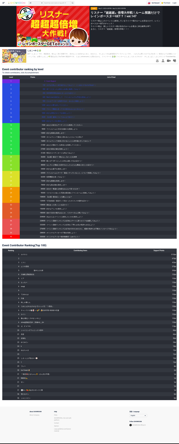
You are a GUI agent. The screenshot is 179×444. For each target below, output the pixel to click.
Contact (56, 423)
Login (174, 3)
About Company (34, 415)
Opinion (56, 426)
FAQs (55, 415)
